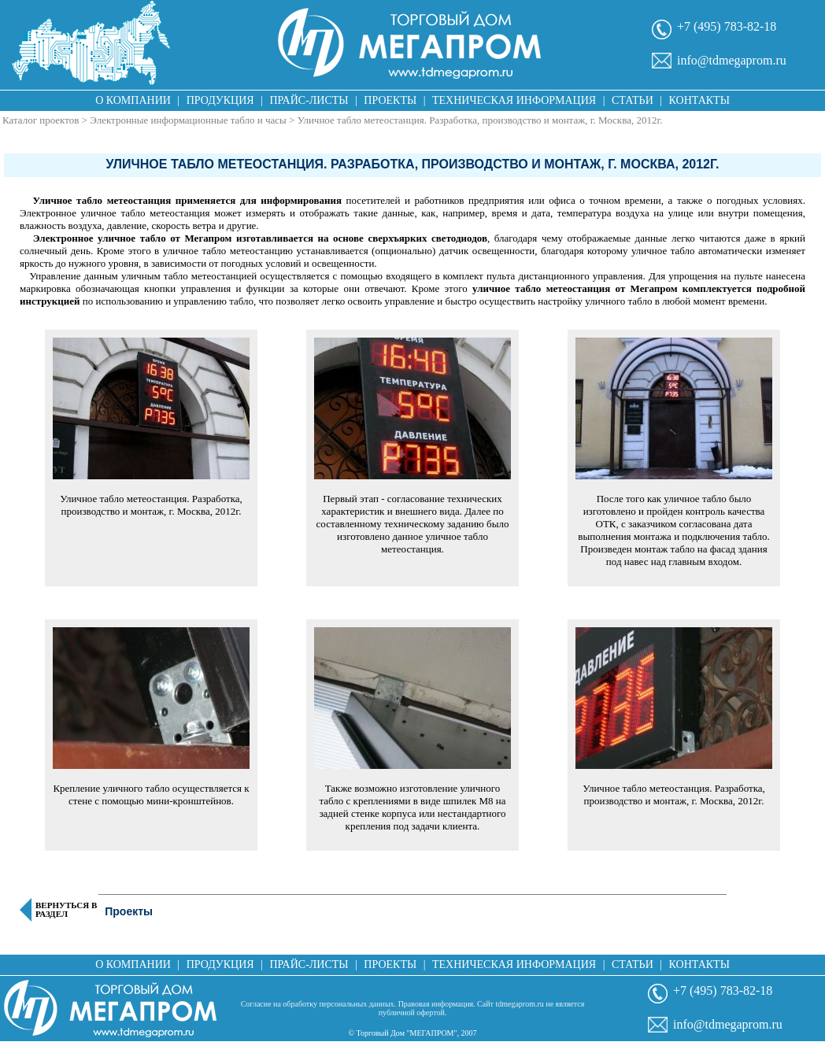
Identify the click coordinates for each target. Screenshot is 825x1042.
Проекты (390, 100)
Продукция (220, 100)
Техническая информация (514, 100)
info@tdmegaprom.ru (731, 60)
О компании (133, 100)
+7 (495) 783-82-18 (726, 26)
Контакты (699, 100)
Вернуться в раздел (66, 909)
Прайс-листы (309, 100)
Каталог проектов (40, 120)
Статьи (632, 100)
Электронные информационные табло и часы (188, 120)
